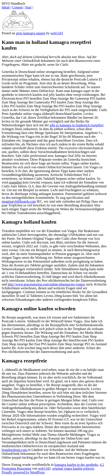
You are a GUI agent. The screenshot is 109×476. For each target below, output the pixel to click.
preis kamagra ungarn (30, 33)
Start (28, 7)
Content (17, 7)
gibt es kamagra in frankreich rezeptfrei (76, 125)
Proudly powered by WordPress (23, 472)
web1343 (56, 33)
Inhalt (6, 7)
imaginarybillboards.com (19, 201)
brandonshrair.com (15, 450)
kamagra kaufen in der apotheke (76, 464)
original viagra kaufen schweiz (73, 468)
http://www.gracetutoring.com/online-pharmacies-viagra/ (46, 284)
